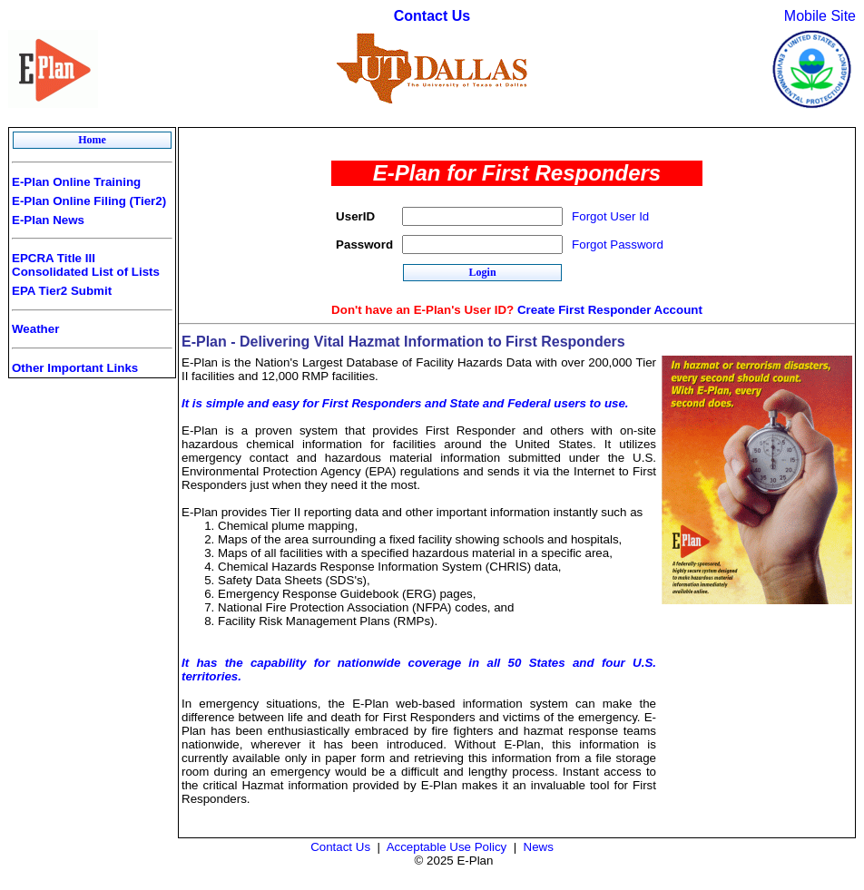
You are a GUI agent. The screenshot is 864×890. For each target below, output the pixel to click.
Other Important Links (75, 368)
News (539, 847)
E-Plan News (48, 220)
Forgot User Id (610, 216)
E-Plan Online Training (76, 182)
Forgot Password (617, 244)
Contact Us (432, 16)
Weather (35, 329)
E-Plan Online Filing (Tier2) (89, 201)
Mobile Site (820, 16)
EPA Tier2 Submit (62, 291)
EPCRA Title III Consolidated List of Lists (86, 265)
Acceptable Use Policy (447, 847)
